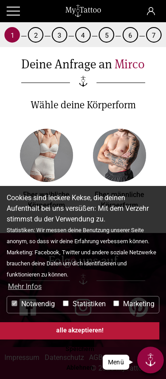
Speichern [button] (80, 349)
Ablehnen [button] (79, 367)
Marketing (133, 304)
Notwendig (33, 304)
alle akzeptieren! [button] (80, 330)
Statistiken (84, 304)
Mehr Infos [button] (25, 286)
